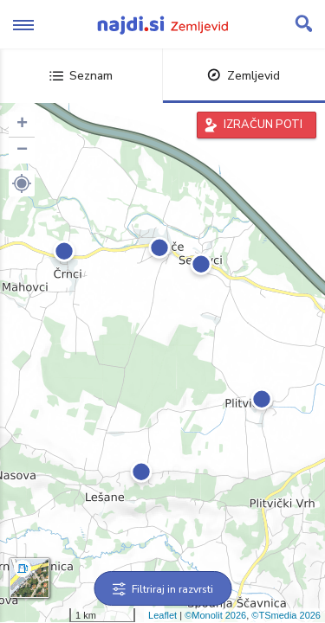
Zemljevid (243, 75)
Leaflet (162, 615)
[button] (22, 183)
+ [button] (22, 125)
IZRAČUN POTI (263, 124)
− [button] (22, 151)
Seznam (81, 75)
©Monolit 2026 (215, 615)
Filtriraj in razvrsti (162, 589)
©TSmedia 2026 (286, 615)
